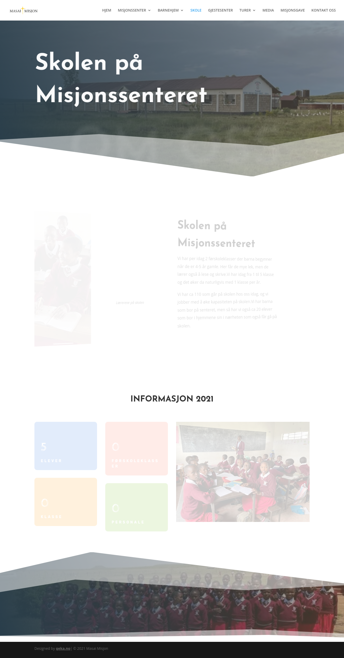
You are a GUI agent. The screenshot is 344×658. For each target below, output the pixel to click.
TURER (245, 10)
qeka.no (63, 648)
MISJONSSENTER (132, 10)
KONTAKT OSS (323, 10)
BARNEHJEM (168, 10)
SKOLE (196, 10)
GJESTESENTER (220, 10)
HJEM (106, 10)
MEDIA (268, 10)
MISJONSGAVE (293, 10)
